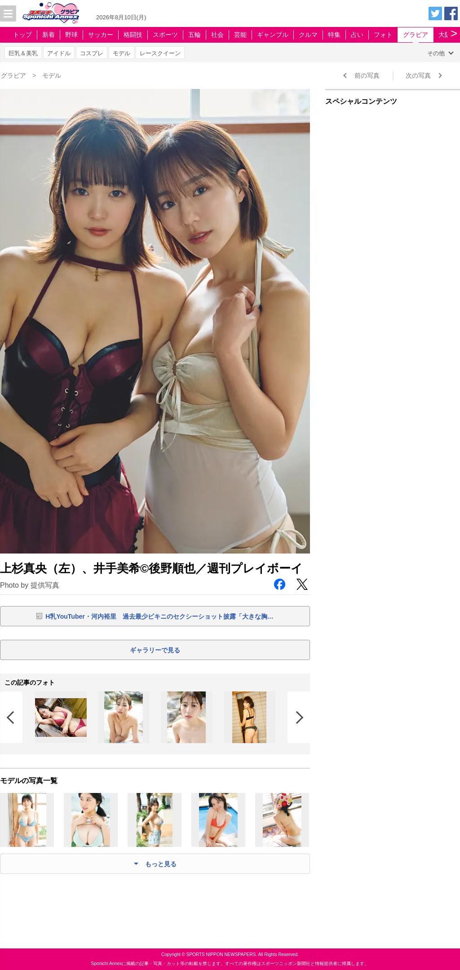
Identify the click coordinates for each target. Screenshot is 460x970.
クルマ (308, 34)
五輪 (194, 34)
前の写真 (367, 75)
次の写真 (418, 75)
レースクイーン (160, 53)
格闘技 (133, 34)
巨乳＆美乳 (23, 53)
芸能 (240, 34)
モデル (121, 53)
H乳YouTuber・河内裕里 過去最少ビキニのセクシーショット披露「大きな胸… (159, 616)
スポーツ (165, 34)
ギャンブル (272, 34)
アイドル (59, 53)
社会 (217, 34)
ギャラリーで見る (155, 650)
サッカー (100, 34)
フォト (383, 34)
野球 (71, 34)
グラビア (415, 34)
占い (357, 34)
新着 (48, 34)
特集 (334, 34)
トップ (22, 34)
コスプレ (91, 53)
